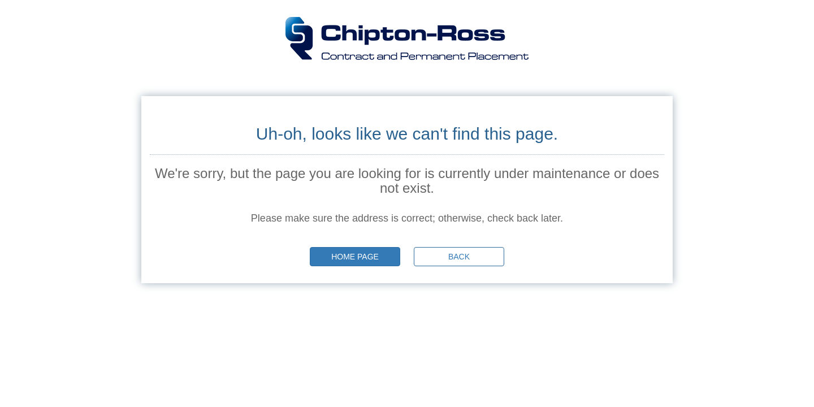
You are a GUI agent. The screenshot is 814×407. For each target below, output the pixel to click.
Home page (355, 256)
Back (459, 256)
